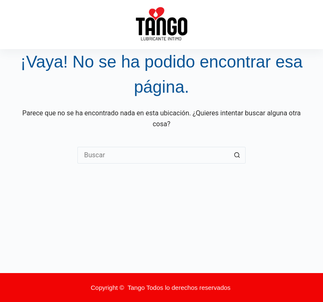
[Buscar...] (153, 155)
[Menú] (303, 25)
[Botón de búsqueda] (237, 155)
